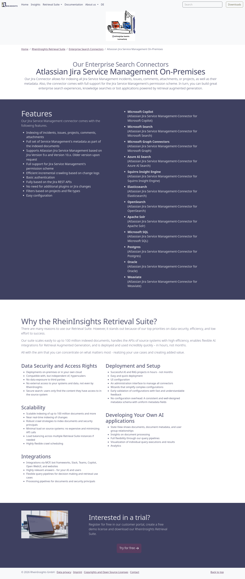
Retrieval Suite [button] (51, 4)
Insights (35, 4)
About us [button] (90, 4)
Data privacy (64, 572)
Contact (134, 572)
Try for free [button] (129, 548)
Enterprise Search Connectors (86, 49)
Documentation (74, 4)
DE (102, 4)
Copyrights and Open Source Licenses (106, 572)
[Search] (202, 4)
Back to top (217, 572)
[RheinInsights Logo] (10, 4)
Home (24, 4)
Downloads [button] (234, 4)
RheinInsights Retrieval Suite (48, 49)
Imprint (77, 572)
